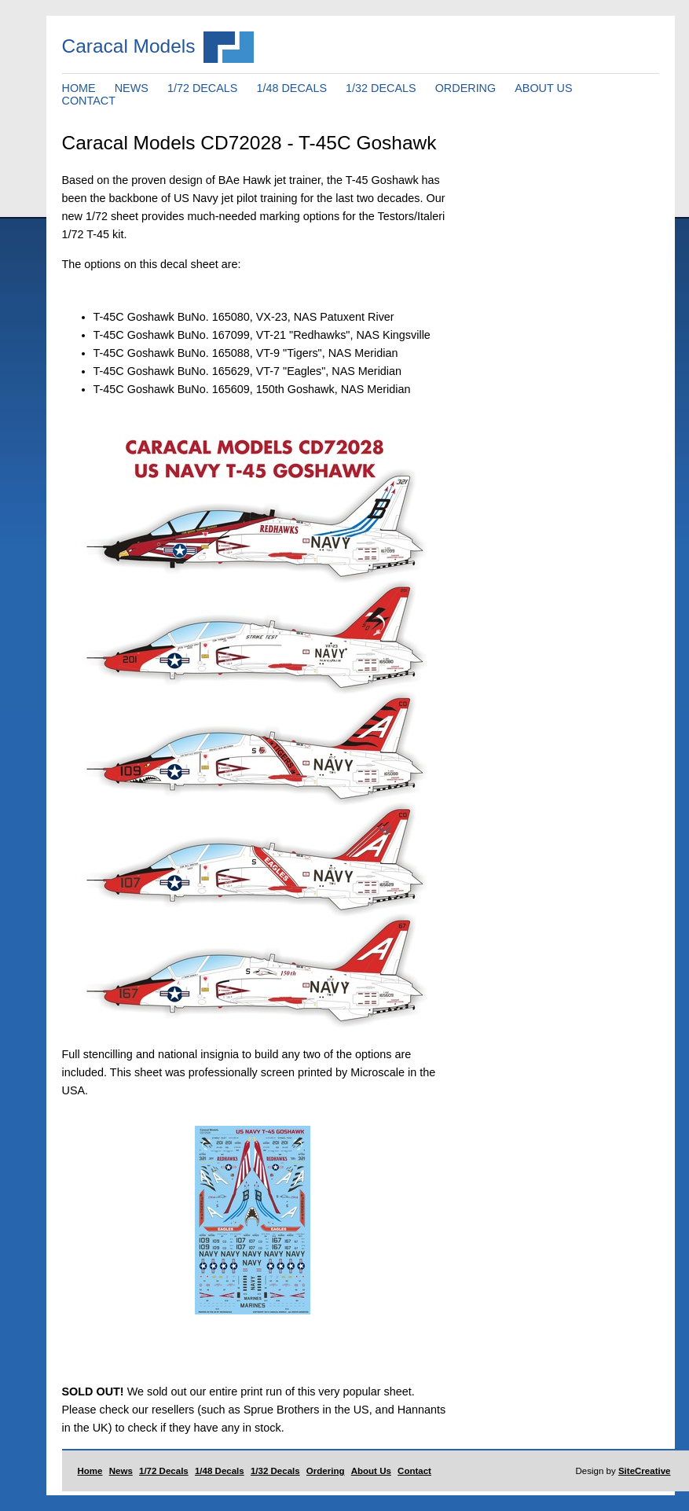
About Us (371, 1471)
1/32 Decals (275, 1471)
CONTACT (88, 100)
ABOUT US (543, 88)
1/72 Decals (164, 1471)
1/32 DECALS (381, 88)
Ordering (325, 1471)
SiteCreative (644, 1471)
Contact (414, 1471)
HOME (79, 88)
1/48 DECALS (291, 88)
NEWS (131, 88)
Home (90, 1471)
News (121, 1471)
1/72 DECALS (202, 88)
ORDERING (466, 88)
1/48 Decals (219, 1471)
